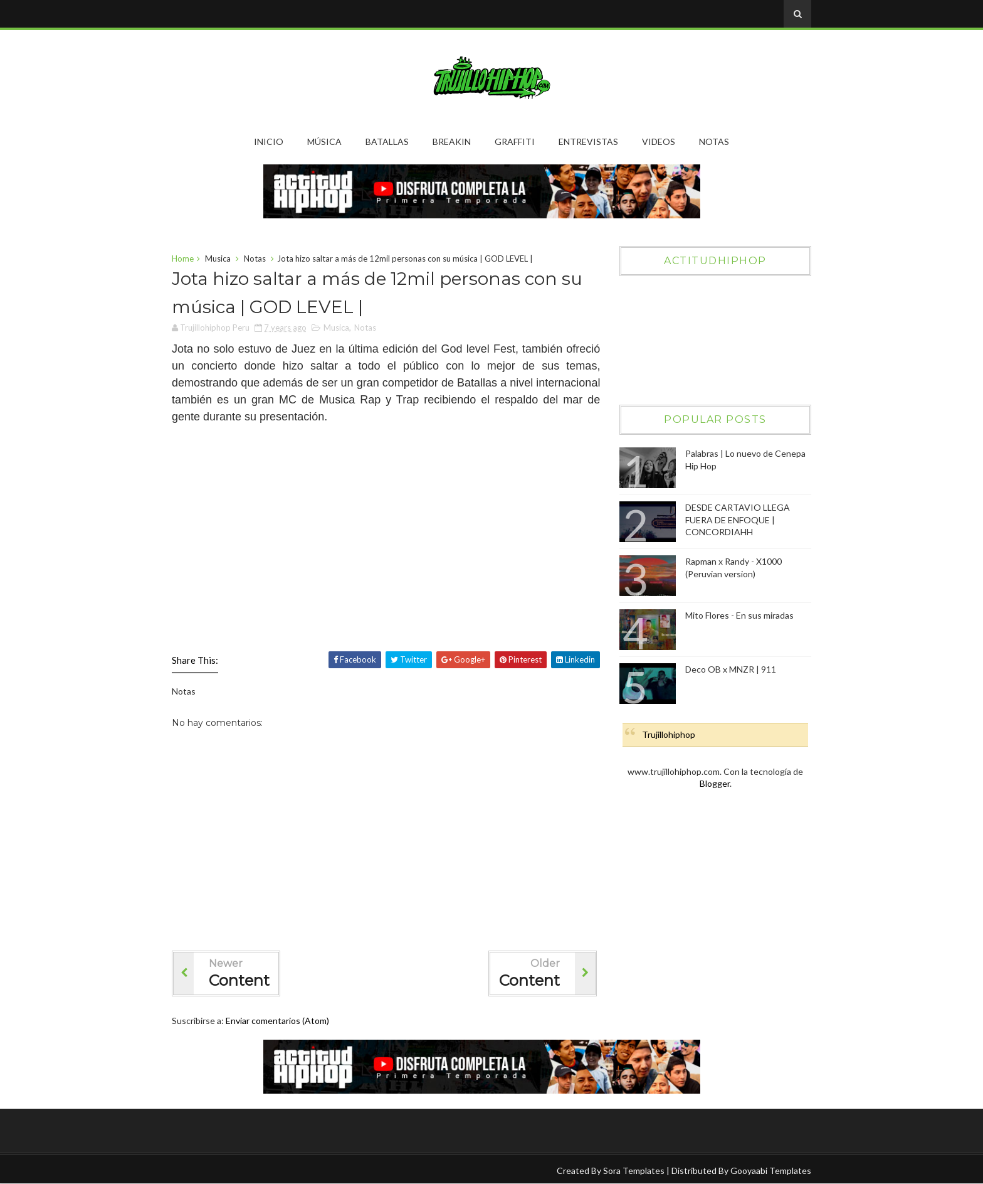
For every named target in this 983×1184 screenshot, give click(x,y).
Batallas (387, 141)
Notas (714, 141)
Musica (218, 258)
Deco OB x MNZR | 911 (730, 669)
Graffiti (515, 141)
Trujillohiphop (668, 734)
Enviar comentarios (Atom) (277, 1020)
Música (324, 141)
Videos (658, 141)
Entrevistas (588, 141)
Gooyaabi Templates (770, 1170)
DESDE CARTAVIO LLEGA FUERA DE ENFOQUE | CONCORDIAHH (737, 519)
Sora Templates (634, 1170)
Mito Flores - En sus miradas (739, 615)
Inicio (268, 141)
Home (183, 258)
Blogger (715, 783)
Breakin (452, 141)
